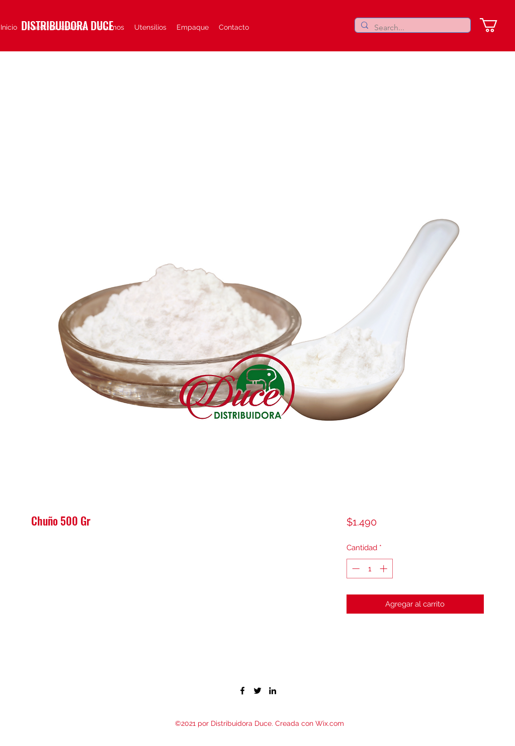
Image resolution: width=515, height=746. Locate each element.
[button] (497, 25)
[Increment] (384, 568)
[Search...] (411, 27)
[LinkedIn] (273, 691)
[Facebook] (242, 691)
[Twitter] (257, 691)
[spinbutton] (369, 568)
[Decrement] (355, 568)
